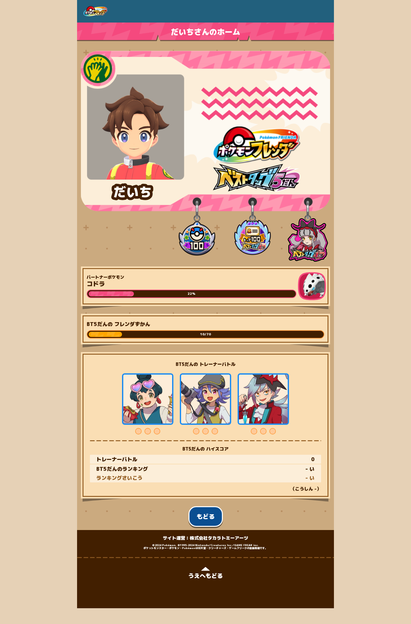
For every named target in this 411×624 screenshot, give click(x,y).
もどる (206, 516)
